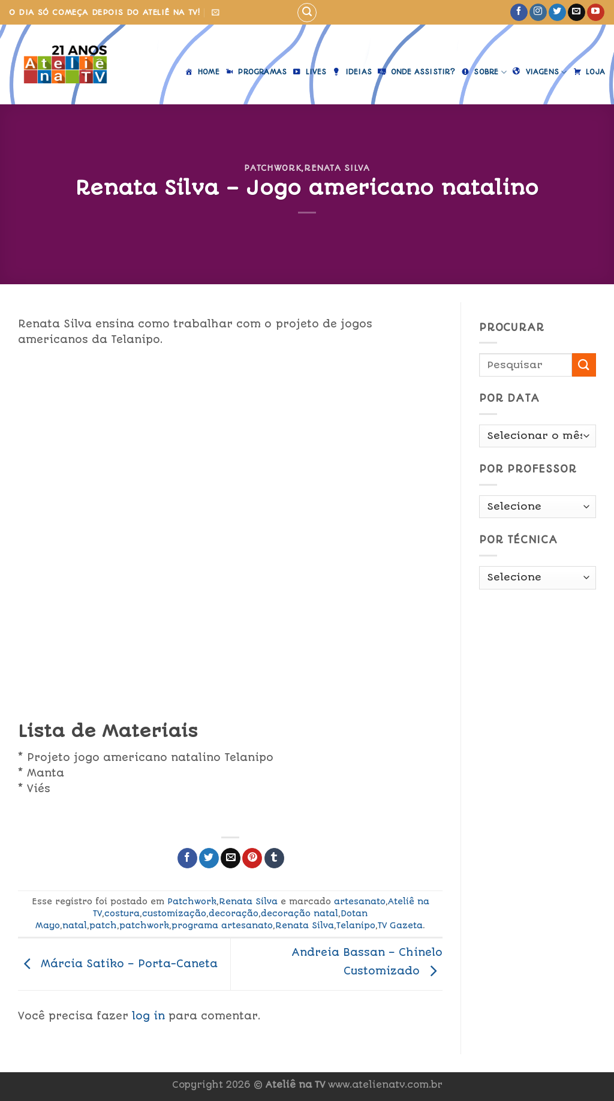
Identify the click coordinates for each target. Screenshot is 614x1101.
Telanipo (355, 925)
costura (122, 913)
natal (74, 925)
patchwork (144, 925)
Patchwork (272, 168)
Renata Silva (337, 168)
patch (103, 925)
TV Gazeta (400, 925)
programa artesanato (222, 925)
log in (148, 1016)
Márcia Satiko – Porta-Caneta (118, 963)
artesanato (360, 901)
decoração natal (299, 913)
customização (174, 913)
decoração (233, 913)
